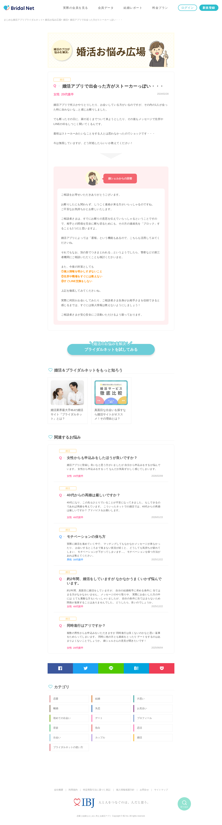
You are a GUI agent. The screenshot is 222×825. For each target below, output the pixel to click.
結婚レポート (133, 8)
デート (99, 718)
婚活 (65, 19)
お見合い (142, 708)
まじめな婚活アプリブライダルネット (23, 19)
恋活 (139, 727)
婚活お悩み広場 (53, 19)
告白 (97, 727)
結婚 (97, 698)
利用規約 (73, 789)
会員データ (106, 8)
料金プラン (160, 8)
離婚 (55, 708)
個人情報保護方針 (125, 789)
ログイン (187, 8)
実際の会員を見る (75, 8)
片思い (141, 698)
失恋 (97, 708)
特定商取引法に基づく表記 (96, 789)
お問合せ (144, 789)
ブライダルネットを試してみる (111, 348)
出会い (57, 737)
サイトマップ (161, 789)
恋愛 (55, 698)
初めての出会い (62, 718)
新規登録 (208, 8)
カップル (100, 737)
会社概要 (58, 789)
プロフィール (144, 718)
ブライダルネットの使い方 (68, 747)
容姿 (55, 727)
